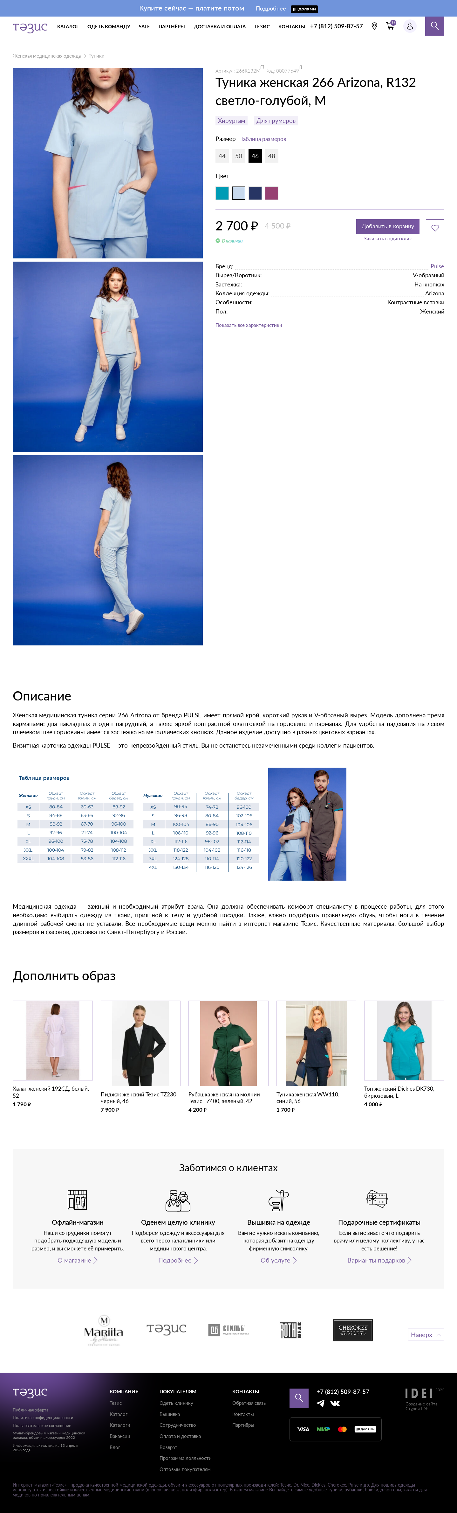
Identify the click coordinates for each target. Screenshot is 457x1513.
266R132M (248, 71)
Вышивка (170, 1414)
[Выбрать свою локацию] (374, 26)
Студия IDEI (418, 1408)
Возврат (168, 1447)
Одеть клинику (176, 1403)
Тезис (116, 1403)
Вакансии (120, 1436)
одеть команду (108, 26)
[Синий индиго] (255, 193)
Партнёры (243, 1425)
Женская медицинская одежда (47, 56)
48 (271, 155)
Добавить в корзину (379, 228)
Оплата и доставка (180, 1436)
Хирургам (231, 120)
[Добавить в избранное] (435, 228)
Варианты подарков (376, 1260)
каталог (68, 26)
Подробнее (175, 1260)
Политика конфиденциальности (43, 1417)
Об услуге (275, 1260)
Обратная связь (249, 1403)
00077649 (287, 71)
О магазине (74, 1260)
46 (255, 155)
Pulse (437, 269)
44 (222, 155)
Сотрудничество (178, 1425)
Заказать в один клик (379, 242)
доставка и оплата (220, 26)
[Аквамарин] (222, 193)
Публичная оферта (30, 1410)
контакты (291, 26)
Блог (115, 1447)
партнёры (172, 26)
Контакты (243, 1414)
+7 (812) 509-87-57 (336, 26)
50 (238, 155)
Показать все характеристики (256, 329)
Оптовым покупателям (185, 1469)
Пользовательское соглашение (42, 1425)
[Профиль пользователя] (410, 26)
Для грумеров (276, 120)
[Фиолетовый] (271, 193)
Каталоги (120, 1425)
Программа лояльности (186, 1458)
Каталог (118, 1414)
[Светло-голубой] (238, 193)
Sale (144, 26)
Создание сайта (422, 1403)
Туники (97, 56)
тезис (262, 26)
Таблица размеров (263, 139)
